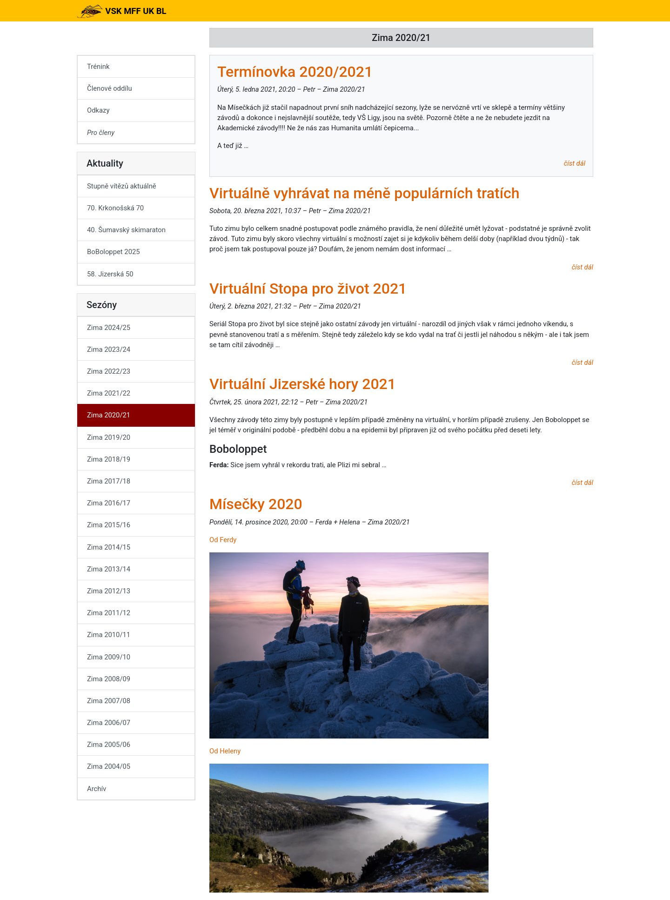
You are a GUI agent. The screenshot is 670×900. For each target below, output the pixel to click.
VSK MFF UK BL (122, 11)
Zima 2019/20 (108, 437)
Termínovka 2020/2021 (295, 72)
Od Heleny (225, 751)
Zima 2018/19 (108, 459)
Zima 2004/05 (108, 766)
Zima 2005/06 (108, 744)
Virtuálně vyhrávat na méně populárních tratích (364, 193)
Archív (96, 789)
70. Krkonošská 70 (115, 208)
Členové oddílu (109, 88)
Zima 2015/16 (108, 525)
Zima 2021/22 (108, 393)
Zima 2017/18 (108, 481)
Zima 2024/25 (108, 327)
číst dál (574, 163)
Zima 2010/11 (108, 635)
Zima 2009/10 (108, 657)
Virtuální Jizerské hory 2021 (302, 384)
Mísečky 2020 (255, 504)
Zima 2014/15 (108, 547)
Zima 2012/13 (108, 591)
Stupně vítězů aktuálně (121, 186)
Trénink (98, 66)
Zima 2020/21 (108, 415)
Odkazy (98, 110)
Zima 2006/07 (108, 723)
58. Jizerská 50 (110, 274)
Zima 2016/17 (108, 503)
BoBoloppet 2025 (113, 252)
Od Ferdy (222, 540)
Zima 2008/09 (108, 679)
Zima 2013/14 (108, 569)
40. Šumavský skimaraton (126, 230)
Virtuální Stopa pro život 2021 (308, 288)
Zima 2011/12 (108, 613)
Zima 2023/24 (108, 349)
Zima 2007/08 (108, 701)
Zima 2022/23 (108, 371)
